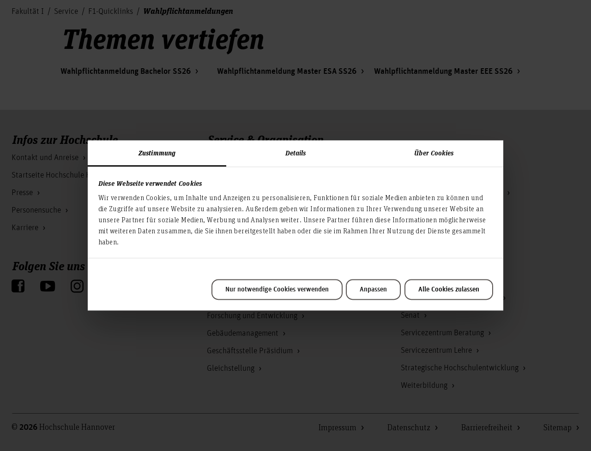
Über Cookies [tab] (433, 152)
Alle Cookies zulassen (448, 289)
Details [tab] (295, 152)
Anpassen (373, 289)
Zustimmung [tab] (157, 152)
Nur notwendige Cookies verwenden (277, 289)
